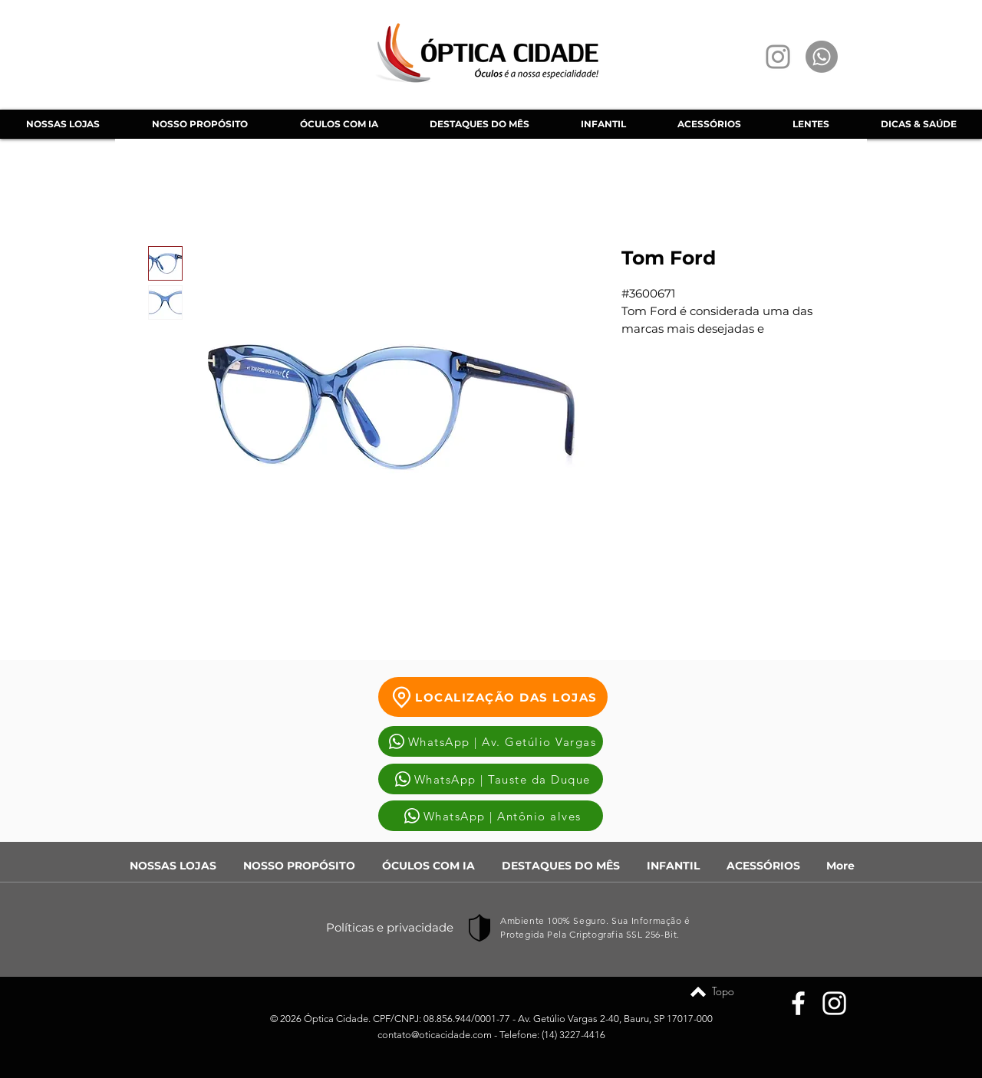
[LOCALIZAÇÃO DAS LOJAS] (493, 697)
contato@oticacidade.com (434, 1034)
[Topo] (698, 991)
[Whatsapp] (822, 57)
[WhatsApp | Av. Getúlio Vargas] (490, 741)
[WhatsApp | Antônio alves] (490, 815)
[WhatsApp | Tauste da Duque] (490, 779)
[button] (338, 124)
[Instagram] (778, 57)
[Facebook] (798, 1003)
